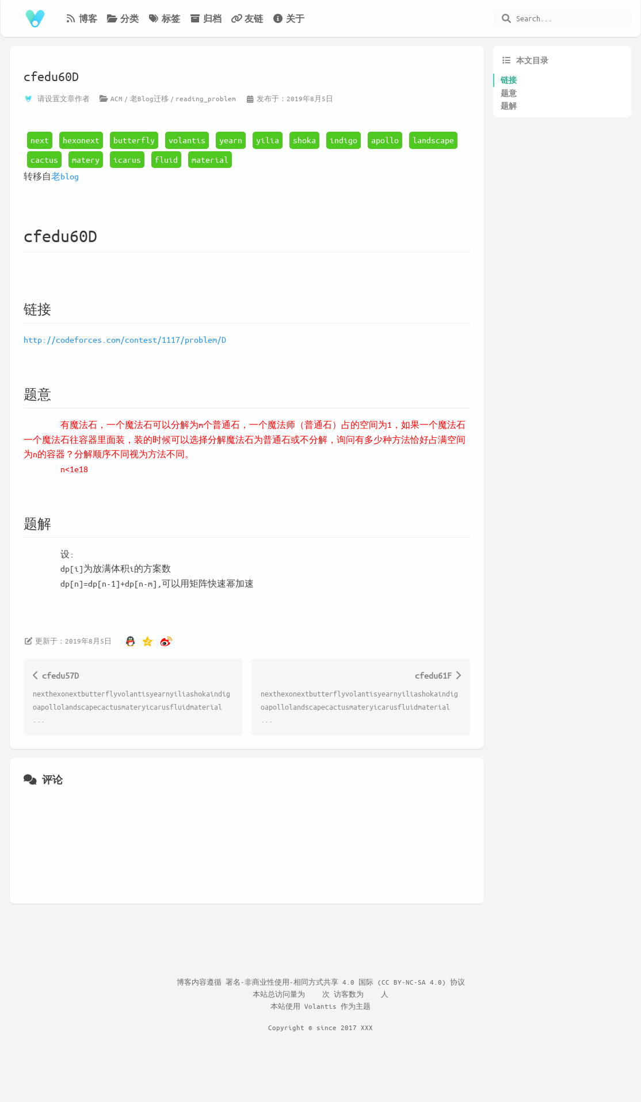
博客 (81, 18)
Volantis (320, 1006)
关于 (288, 18)
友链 (247, 18)
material (210, 159)
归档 (205, 18)
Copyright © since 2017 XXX (320, 1027)
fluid (166, 159)
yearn (230, 140)
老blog (65, 176)
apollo (385, 140)
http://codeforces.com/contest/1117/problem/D (125, 339)
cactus (44, 159)
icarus (127, 159)
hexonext (81, 140)
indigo (343, 140)
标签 (164, 18)
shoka (304, 140)
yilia (267, 140)
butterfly (134, 140)
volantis (187, 140)
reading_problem (205, 98)
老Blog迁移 (149, 98)
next (39, 140)
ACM (116, 98)
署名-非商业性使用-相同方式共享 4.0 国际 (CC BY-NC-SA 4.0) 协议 (345, 981)
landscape (433, 140)
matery (86, 159)
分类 (122, 18)
